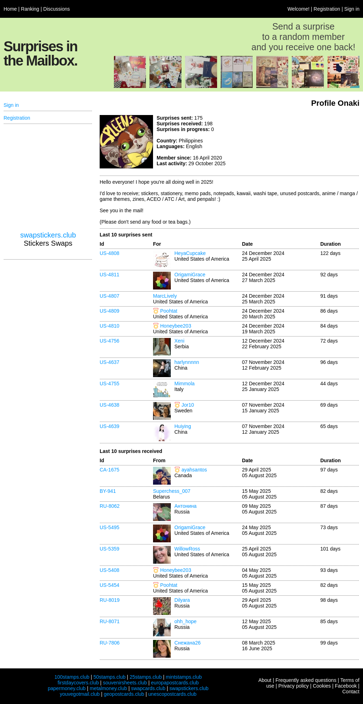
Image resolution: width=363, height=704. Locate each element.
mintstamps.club (184, 677)
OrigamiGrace (189, 274)
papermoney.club (66, 688)
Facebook (346, 686)
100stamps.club (71, 677)
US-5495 (109, 527)
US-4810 (109, 326)
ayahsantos (194, 470)
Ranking (30, 9)
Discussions (56, 9)
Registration (327, 9)
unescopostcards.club (172, 694)
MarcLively (165, 296)
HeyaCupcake (190, 253)
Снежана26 (187, 643)
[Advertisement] (48, 177)
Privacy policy (293, 686)
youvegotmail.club (80, 694)
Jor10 (188, 405)
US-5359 (109, 549)
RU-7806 (110, 643)
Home (10, 9)
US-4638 (109, 405)
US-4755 (109, 383)
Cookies (322, 686)
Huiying (182, 426)
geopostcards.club (124, 694)
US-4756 (109, 341)
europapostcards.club (175, 682)
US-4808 (109, 253)
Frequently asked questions (305, 680)
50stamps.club (109, 677)
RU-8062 (110, 506)
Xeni (179, 341)
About (265, 680)
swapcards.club (148, 688)
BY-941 (108, 491)
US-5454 (109, 585)
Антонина (185, 506)
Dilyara (182, 600)
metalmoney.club (108, 688)
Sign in (351, 9)
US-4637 (109, 362)
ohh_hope (185, 621)
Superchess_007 (171, 491)
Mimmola (184, 383)
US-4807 (109, 296)
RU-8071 (110, 621)
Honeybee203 (175, 326)
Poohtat (168, 311)
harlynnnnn (186, 362)
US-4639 (109, 426)
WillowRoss (187, 549)
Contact (350, 691)
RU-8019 (110, 600)
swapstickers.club (48, 235)
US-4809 (109, 311)
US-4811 (109, 274)
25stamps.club (146, 677)
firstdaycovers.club (78, 682)
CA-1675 (109, 470)
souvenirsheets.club (125, 682)
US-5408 (109, 570)
